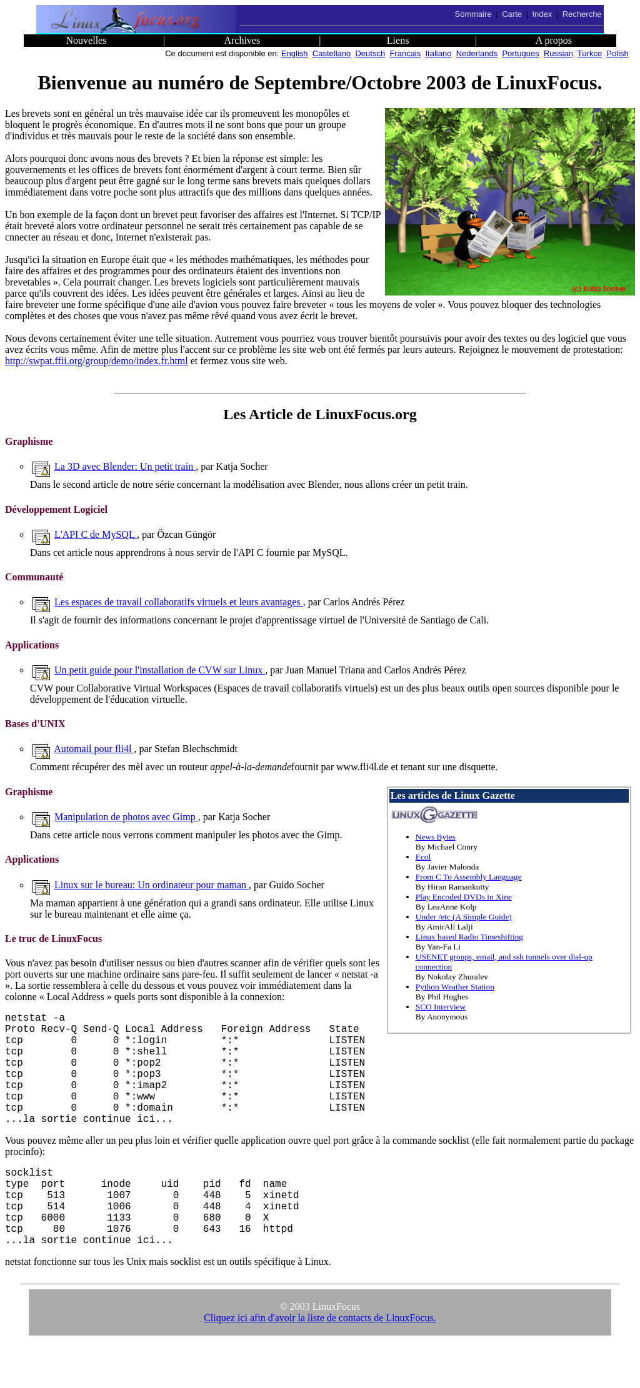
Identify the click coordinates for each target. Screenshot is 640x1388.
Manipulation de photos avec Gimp (126, 816)
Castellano (331, 53)
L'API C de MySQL (95, 534)
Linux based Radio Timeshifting (469, 936)
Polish (617, 53)
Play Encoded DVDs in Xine (464, 896)
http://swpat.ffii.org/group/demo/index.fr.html (96, 360)
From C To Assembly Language (469, 876)
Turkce (590, 53)
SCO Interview (441, 1006)
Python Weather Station (455, 986)
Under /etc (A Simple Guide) (464, 916)
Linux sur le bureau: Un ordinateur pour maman (151, 885)
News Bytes (436, 836)
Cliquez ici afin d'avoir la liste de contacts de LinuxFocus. (320, 1360)
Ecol (423, 856)
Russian (558, 53)
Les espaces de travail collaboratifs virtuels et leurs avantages (178, 602)
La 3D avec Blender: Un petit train (125, 466)
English (294, 53)
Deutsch (370, 53)
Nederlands (477, 53)
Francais (405, 53)
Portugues (520, 53)
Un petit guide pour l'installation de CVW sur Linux (159, 670)
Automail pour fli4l (94, 748)
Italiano (439, 53)
